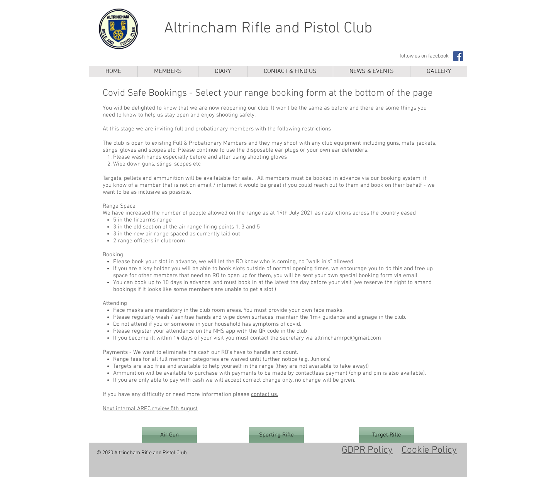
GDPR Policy (367, 450)
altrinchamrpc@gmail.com (347, 338)
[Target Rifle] (386, 435)
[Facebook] (458, 56)
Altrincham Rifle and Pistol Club (268, 28)
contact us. (264, 394)
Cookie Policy (429, 450)
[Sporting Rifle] (276, 435)
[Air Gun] (169, 435)
